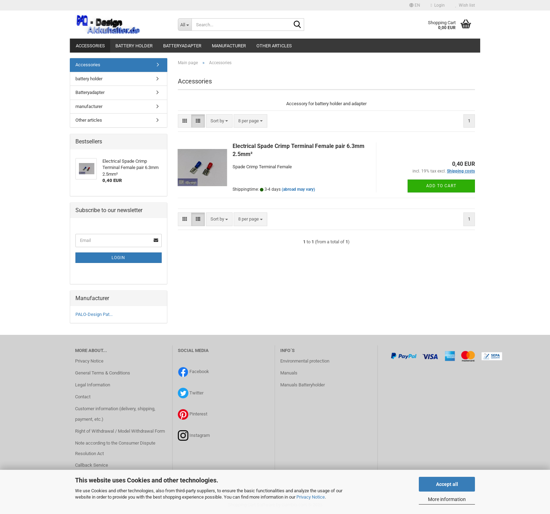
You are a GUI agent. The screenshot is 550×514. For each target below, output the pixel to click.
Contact (82, 396)
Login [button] (438, 5)
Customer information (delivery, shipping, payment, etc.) (115, 414)
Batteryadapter (182, 45)
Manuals (288, 373)
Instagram (199, 435)
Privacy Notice (310, 497)
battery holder (134, 45)
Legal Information (92, 384)
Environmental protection (304, 361)
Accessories (90, 45)
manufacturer (229, 45)
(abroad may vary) (298, 189)
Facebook (199, 371)
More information (447, 499)
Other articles (274, 45)
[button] (414, 5)
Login (118, 257)
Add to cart (441, 185)
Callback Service (91, 465)
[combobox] (219, 121)
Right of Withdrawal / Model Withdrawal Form (120, 431)
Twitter (196, 392)
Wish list (465, 5)
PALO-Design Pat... (94, 314)
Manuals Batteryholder (302, 384)
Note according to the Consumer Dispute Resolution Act (115, 448)
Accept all (447, 484)
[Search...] (185, 24)
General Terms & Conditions (102, 373)
